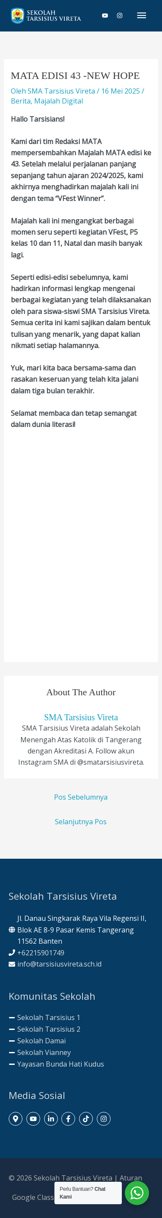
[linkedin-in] (52, 1119)
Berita (21, 101)
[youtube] (108, 16)
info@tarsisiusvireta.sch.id (59, 964)
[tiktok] (87, 1119)
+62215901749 (40, 952)
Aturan (131, 1178)
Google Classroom (42, 1197)
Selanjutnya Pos (81, 821)
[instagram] (120, 16)
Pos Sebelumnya (81, 797)
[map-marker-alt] (17, 1119)
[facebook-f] (69, 1119)
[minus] (44, 1017)
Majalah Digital (58, 101)
